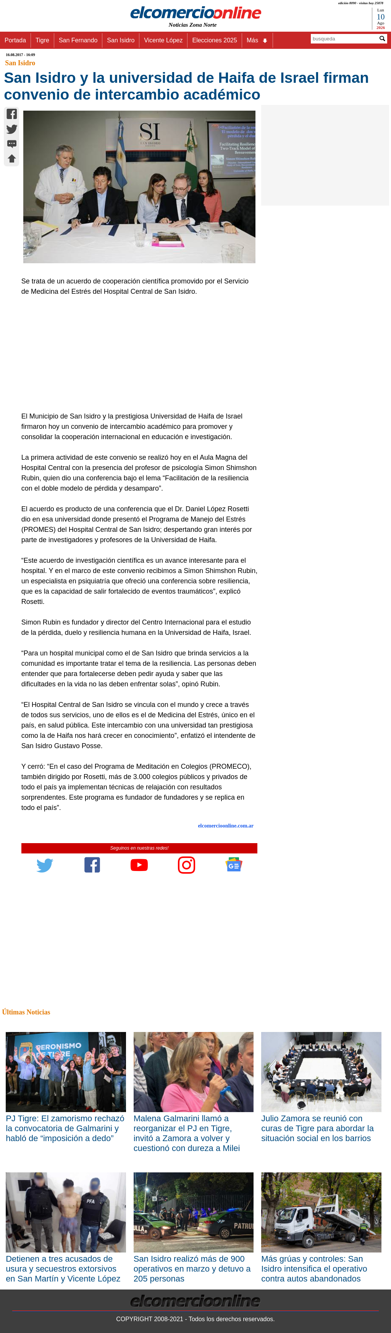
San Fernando (78, 40)
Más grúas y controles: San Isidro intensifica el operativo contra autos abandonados (314, 1268)
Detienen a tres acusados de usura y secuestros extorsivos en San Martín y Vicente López (63, 1268)
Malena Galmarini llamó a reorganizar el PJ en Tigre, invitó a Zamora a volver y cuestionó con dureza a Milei (187, 1133)
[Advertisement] (135, 354)
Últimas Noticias (26, 1012)
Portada (15, 40)
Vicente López (163, 40)
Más (257, 40)
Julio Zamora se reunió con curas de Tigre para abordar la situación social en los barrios (317, 1128)
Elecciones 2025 (214, 40)
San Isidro (120, 40)
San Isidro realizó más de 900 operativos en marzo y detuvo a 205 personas (192, 1268)
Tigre (42, 40)
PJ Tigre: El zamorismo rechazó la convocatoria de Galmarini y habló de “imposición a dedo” (65, 1128)
